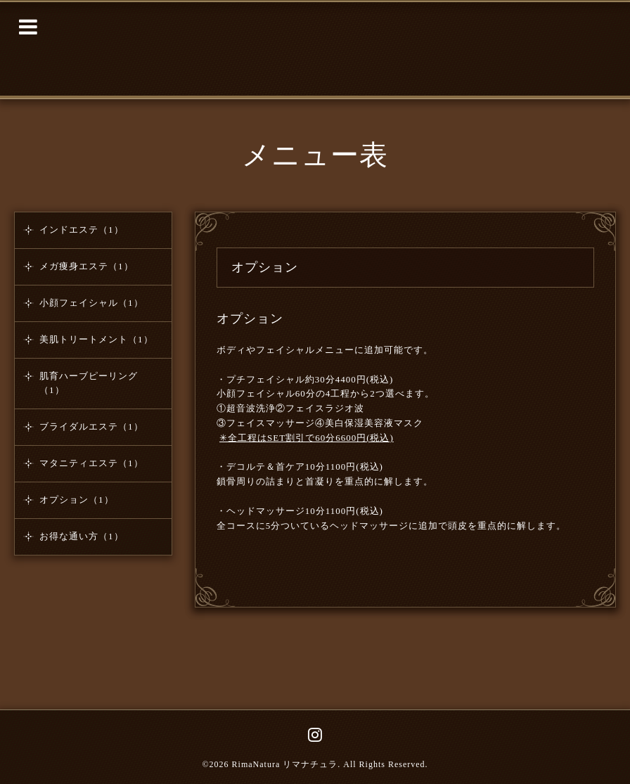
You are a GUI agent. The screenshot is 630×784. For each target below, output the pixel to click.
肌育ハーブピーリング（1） (88, 383)
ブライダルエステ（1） (91, 426)
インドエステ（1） (81, 229)
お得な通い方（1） (81, 536)
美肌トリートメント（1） (96, 339)
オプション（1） (76, 499)
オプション (250, 318)
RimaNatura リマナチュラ (285, 764)
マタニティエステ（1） (91, 463)
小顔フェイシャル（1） (91, 302)
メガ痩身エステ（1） (86, 266)
